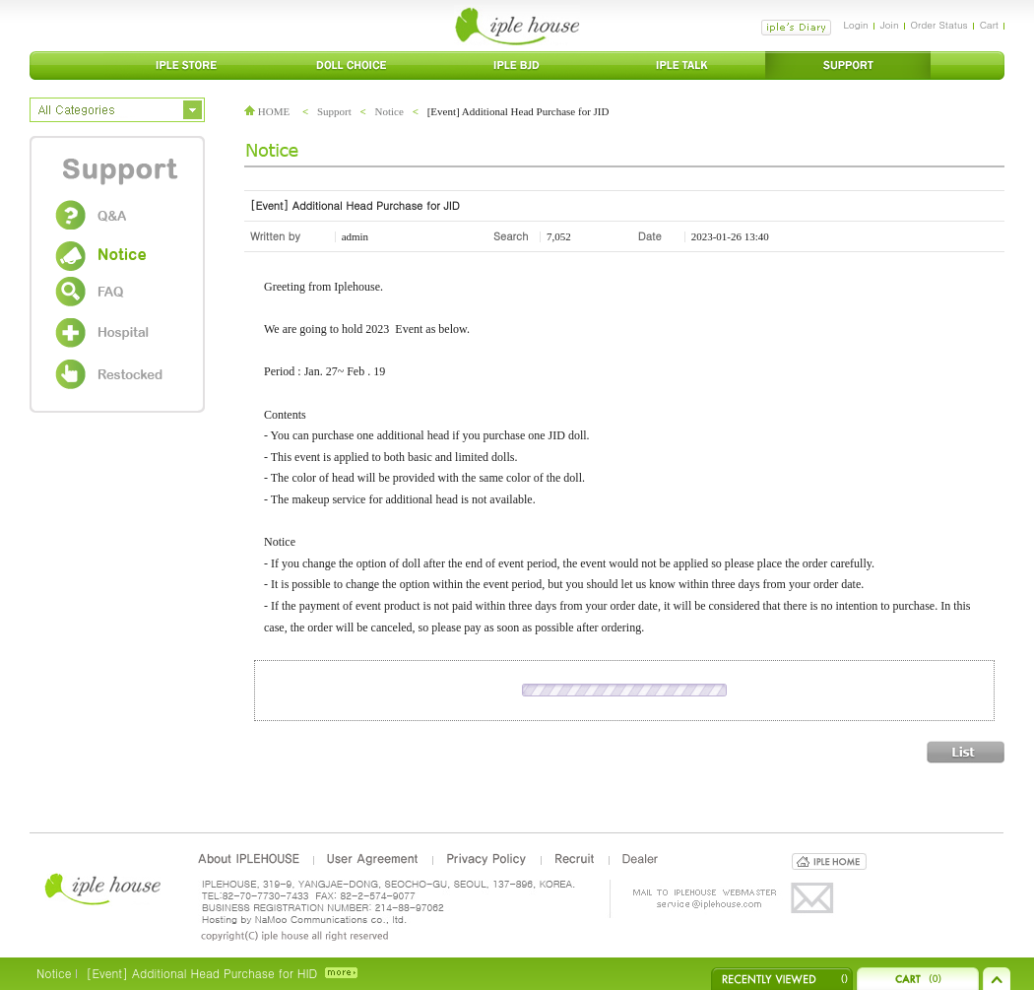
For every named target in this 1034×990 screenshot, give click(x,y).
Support (334, 111)
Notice (389, 111)
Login (855, 25)
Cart (989, 25)
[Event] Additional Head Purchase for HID (201, 972)
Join (889, 25)
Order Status (939, 25)
